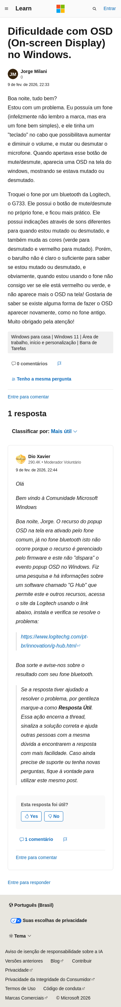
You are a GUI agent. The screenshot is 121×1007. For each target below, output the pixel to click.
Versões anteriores (24, 961)
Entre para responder (29, 882)
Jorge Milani (34, 71)
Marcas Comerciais (24, 998)
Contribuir (82, 961)
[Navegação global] (6, 9)
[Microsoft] (60, 9)
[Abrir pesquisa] (94, 9)
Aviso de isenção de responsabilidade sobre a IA (54, 951)
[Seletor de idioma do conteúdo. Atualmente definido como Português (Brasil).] (31, 905)
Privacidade (17, 970)
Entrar (110, 8)
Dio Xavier (39, 456)
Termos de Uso (20, 988)
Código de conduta (62, 988)
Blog (55, 961)
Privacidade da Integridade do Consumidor (48, 979)
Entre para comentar (28, 396)
